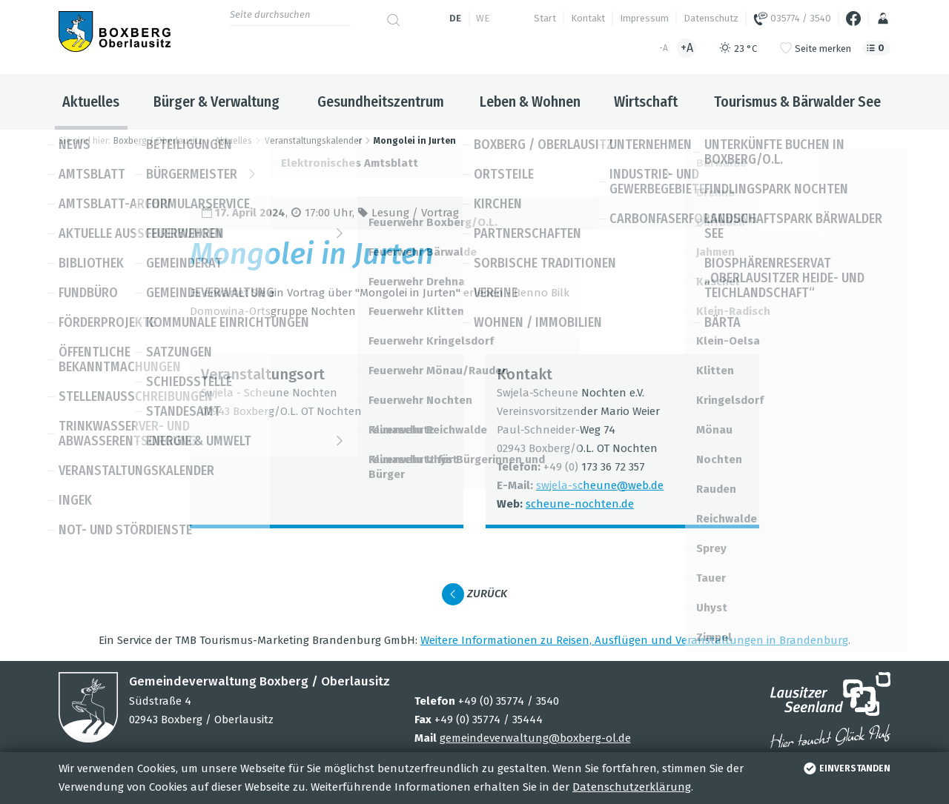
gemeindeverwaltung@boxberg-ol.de (535, 738)
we (482, 18)
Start (545, 18)
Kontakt (588, 18)
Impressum (644, 18)
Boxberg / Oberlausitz (157, 141)
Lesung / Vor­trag (415, 212)
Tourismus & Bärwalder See (797, 101)
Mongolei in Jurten (415, 141)
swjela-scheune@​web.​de (600, 485)
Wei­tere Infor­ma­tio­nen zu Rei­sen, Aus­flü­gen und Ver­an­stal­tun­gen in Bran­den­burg (634, 640)
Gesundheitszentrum (380, 101)
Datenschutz (711, 18)
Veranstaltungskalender (313, 141)
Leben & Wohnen (530, 101)
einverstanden (845, 768)
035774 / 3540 (792, 18)
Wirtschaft (646, 101)
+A (687, 48)
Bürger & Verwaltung (216, 101)
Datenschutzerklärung (631, 787)
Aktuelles (90, 101)
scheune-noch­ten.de (580, 504)
